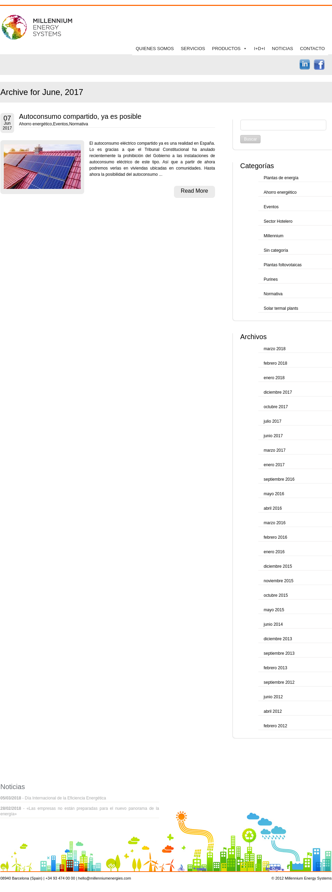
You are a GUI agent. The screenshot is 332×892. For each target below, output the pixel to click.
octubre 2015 (276, 595)
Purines (271, 279)
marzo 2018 (274, 348)
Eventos (60, 124)
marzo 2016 (274, 522)
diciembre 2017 (278, 392)
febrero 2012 (275, 725)
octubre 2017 (276, 406)
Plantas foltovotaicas (283, 264)
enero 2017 (274, 464)
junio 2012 (273, 696)
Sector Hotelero (278, 221)
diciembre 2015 (278, 566)
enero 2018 (274, 377)
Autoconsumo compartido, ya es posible (80, 116)
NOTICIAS (282, 48)
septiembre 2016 (279, 479)
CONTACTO (312, 48)
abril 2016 (273, 508)
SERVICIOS (193, 48)
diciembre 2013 (278, 638)
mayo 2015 (274, 609)
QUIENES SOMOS (155, 48)
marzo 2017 (274, 450)
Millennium (273, 235)
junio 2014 (273, 624)
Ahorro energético (35, 124)
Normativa (78, 124)
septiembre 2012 (279, 682)
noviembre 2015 (278, 580)
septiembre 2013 (279, 653)
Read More (194, 191)
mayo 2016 (274, 493)
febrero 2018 (275, 363)
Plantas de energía (281, 177)
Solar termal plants (281, 308)
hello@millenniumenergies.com (104, 878)
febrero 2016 (275, 537)
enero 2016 (274, 551)
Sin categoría (276, 250)
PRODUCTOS (226, 48)
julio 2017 (272, 421)
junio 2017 (273, 435)
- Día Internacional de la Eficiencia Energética (53, 798)
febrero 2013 (275, 667)
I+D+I (259, 48)
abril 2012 (273, 711)
